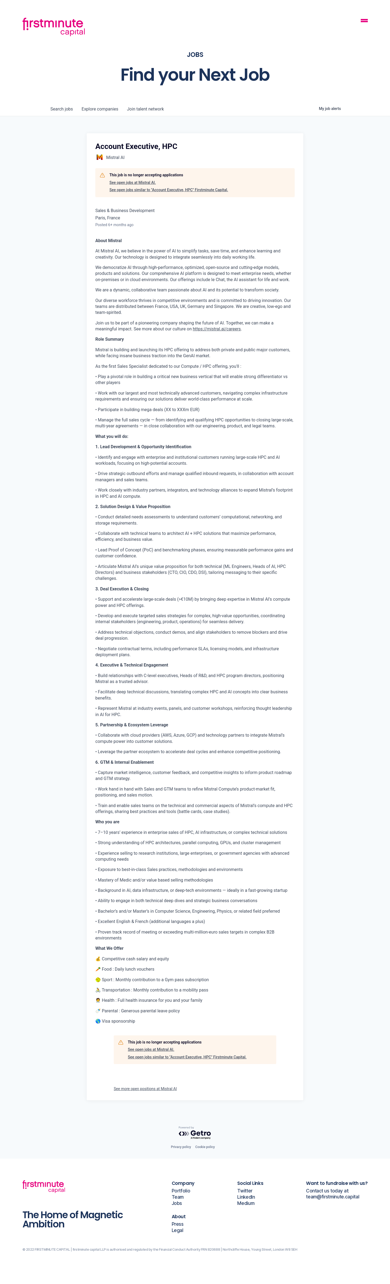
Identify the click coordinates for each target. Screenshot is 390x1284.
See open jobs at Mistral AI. (132, 182)
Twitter (244, 1191)
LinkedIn (246, 1197)
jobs (61, 109)
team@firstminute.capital (332, 1197)
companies (100, 109)
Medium (245, 1203)
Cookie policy (205, 1147)
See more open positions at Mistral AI (145, 1089)
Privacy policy (181, 1147)
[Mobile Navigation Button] (364, 21)
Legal (177, 1230)
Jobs (177, 1203)
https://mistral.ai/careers (217, 328)
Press (178, 1224)
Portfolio (181, 1191)
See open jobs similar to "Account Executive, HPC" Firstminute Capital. (168, 190)
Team (178, 1197)
